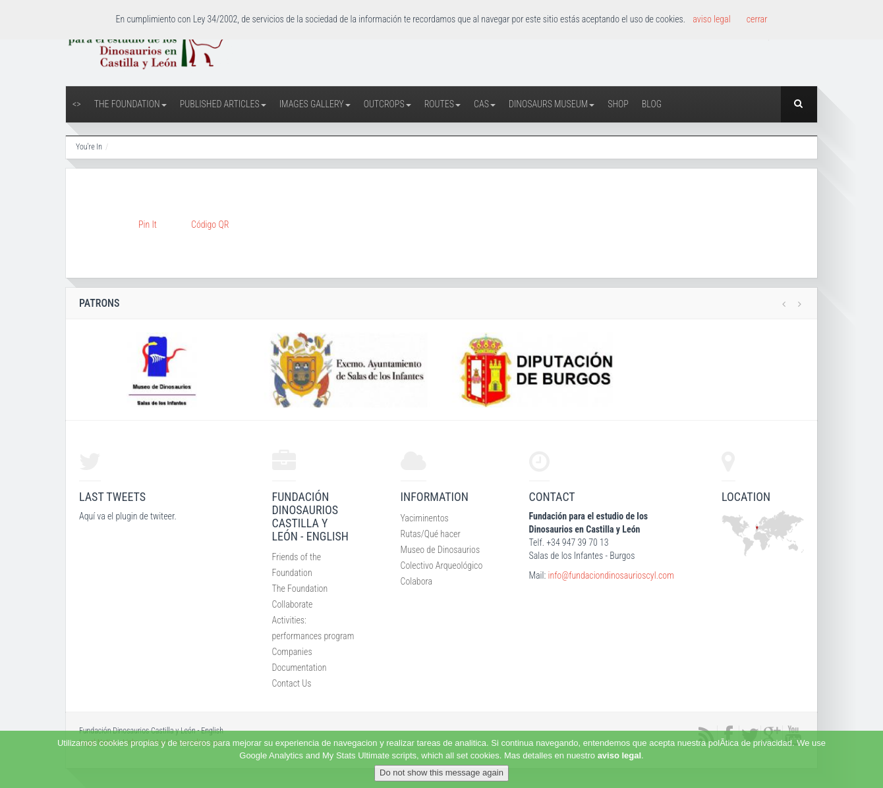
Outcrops (387, 104)
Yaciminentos (425, 518)
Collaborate (292, 604)
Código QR (210, 224)
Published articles (223, 104)
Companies (292, 651)
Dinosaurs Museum (551, 104)
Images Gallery (315, 104)
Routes (442, 104)
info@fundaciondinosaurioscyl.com (610, 575)
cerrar (757, 19)
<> (76, 104)
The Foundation (130, 104)
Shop (618, 104)
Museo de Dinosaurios (440, 549)
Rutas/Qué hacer (431, 534)
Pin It (147, 224)
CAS (485, 104)
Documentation (299, 667)
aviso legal (619, 755)
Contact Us (292, 683)
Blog (652, 104)
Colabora (417, 581)
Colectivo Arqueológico (442, 565)
